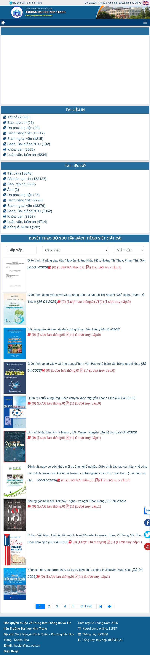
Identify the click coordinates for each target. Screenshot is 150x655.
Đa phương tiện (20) (21, 128)
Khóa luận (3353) (19, 216)
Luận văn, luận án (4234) (25, 155)
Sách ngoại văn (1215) (23, 139)
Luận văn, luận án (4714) (25, 222)
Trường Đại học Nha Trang (25, 3)
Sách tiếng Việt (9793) (23, 200)
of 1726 (86, 606)
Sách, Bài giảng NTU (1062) (27, 211)
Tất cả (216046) (18, 173)
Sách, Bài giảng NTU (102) (26, 144)
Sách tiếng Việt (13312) (24, 133)
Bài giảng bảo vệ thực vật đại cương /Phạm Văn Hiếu (74, 329)
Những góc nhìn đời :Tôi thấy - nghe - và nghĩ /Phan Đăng (77, 501)
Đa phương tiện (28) (21, 195)
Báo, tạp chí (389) (19, 184)
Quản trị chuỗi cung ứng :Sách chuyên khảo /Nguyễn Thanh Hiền (81, 398)
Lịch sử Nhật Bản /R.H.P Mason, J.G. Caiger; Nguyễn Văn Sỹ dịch (82, 432)
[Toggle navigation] (145, 22)
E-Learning (125, 2)
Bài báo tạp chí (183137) (25, 179)
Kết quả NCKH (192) (21, 227)
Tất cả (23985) (17, 117)
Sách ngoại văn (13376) (24, 206)
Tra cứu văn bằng (107, 2)
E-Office (136, 2)
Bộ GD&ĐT (91, 2)
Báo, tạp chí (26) (18, 123)
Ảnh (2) (11, 190)
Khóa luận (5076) (19, 149)
